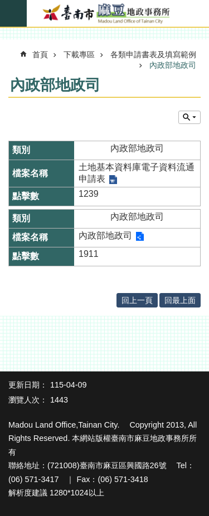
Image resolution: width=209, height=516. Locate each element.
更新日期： (27, 384)
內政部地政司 (172, 65)
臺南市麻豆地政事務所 (104, 14)
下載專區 (79, 54)
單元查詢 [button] (189, 117)
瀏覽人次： (27, 399)
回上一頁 (137, 300)
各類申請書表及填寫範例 (153, 54)
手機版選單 (13, 13)
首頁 (40, 54)
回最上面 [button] (180, 300)
